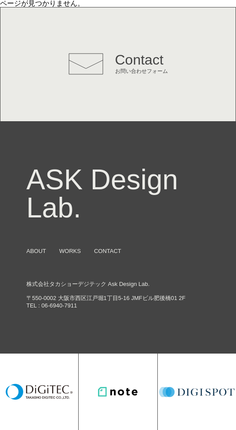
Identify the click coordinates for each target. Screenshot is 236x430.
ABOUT (36, 251)
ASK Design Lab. (102, 194)
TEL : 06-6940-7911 (51, 305)
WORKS (70, 251)
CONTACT (107, 251)
